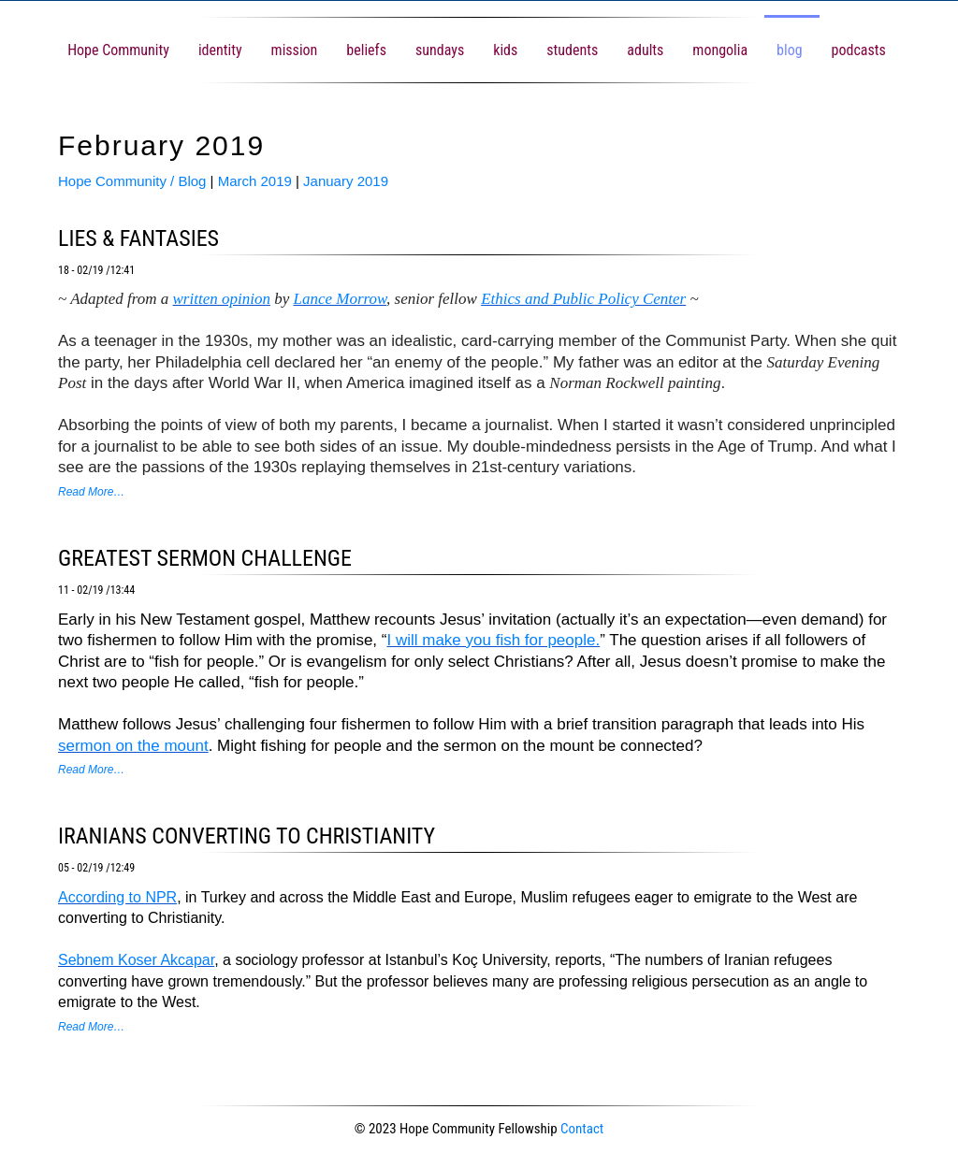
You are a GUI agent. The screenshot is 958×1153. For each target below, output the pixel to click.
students (572, 50)
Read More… (91, 491)
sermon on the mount (133, 746)
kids (505, 50)
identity (220, 50)
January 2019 (345, 181)
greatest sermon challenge (205, 558)
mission (294, 50)
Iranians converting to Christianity (246, 836)
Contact (581, 1128)
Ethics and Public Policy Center (583, 299)
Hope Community (118, 50)
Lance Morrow (339, 299)
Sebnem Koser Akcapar (136, 960)
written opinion (221, 299)
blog (789, 50)
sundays (439, 50)
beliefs (366, 50)
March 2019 (255, 181)
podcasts (859, 50)
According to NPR (117, 897)
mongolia (720, 50)
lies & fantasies (138, 238)
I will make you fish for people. (493, 640)
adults (645, 50)
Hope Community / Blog (132, 181)
